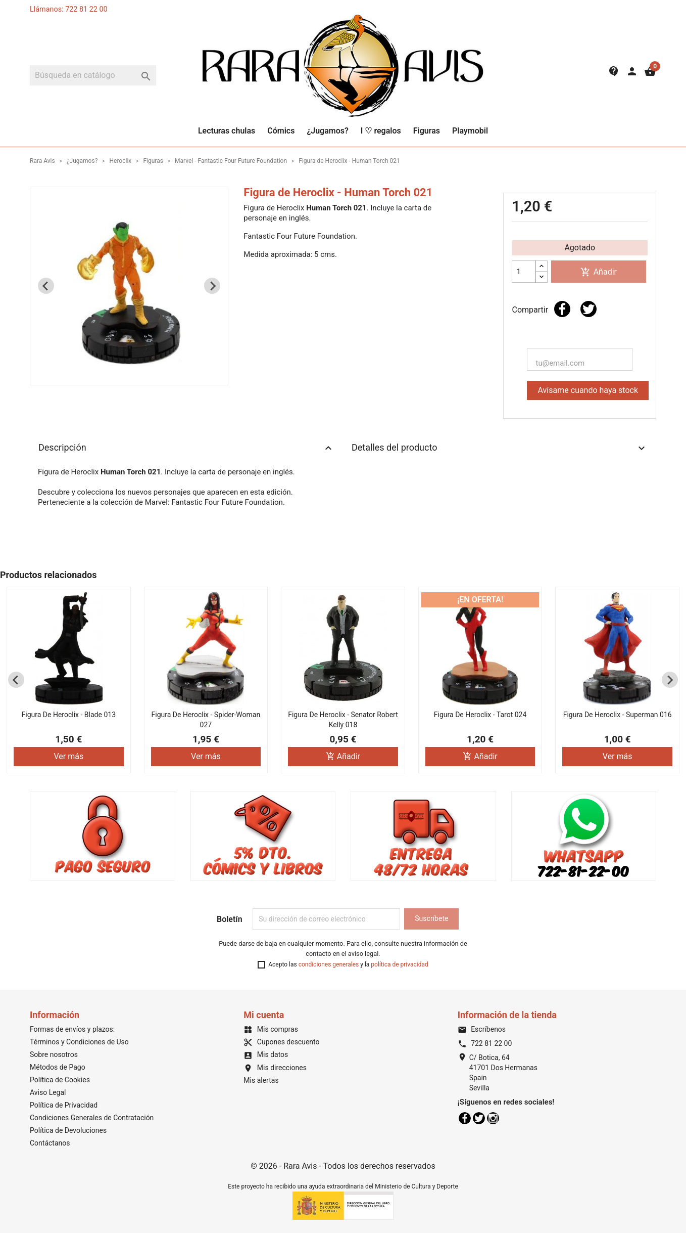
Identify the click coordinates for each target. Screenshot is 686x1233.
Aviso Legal (48, 1092)
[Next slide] (212, 286)
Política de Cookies (60, 1080)
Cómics (281, 131)
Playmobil (470, 131)
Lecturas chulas (226, 131)
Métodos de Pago (57, 1067)
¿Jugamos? (327, 131)
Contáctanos (50, 1143)
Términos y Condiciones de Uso (79, 1042)
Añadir (598, 272)
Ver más (68, 756)
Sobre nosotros (54, 1054)
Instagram (493, 1118)
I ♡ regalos (381, 131)
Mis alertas (260, 1080)
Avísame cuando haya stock (587, 390)
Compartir (562, 309)
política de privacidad (399, 964)
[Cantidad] (524, 271)
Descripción (186, 448)
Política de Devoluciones (68, 1130)
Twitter (479, 1118)
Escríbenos (482, 1029)
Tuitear (588, 309)
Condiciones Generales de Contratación (92, 1118)
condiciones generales (329, 964)
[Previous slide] (46, 286)
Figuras (426, 131)
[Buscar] (93, 75)
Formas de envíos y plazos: (72, 1029)
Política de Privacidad (63, 1105)
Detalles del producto (500, 448)
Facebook (465, 1118)
